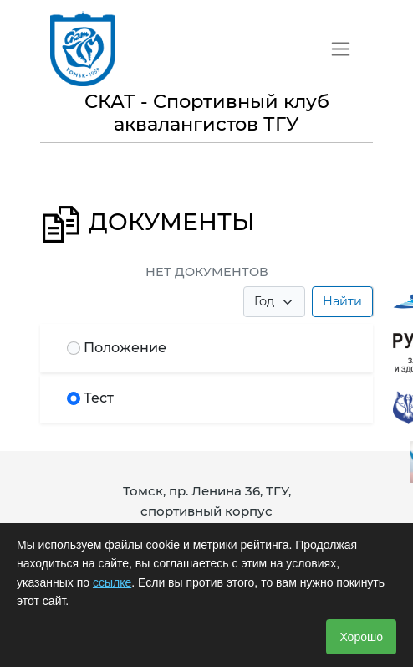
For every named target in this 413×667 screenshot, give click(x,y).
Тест (99, 398)
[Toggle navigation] (341, 48)
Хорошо (361, 637)
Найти (342, 301)
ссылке (112, 582)
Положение (125, 348)
